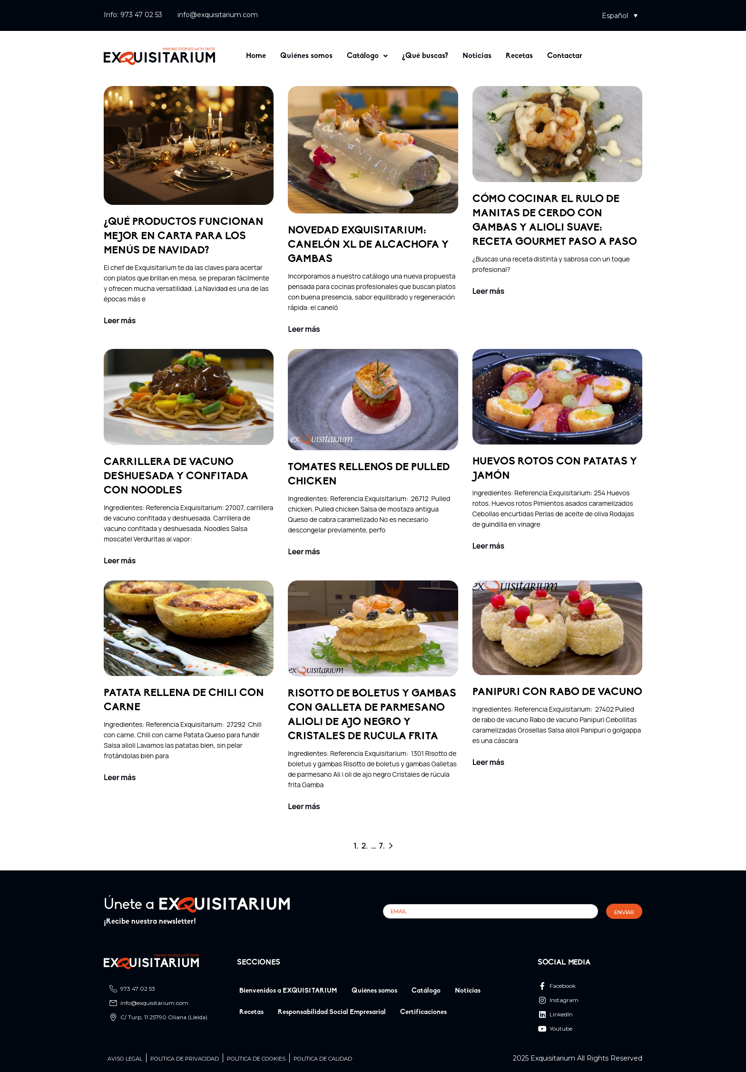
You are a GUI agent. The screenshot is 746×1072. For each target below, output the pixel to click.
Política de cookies (256, 1059)
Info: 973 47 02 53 (133, 14)
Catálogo (367, 56)
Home (256, 56)
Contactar (564, 56)
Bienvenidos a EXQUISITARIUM (288, 991)
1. (356, 845)
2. (365, 845)
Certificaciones (423, 1012)
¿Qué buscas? (425, 56)
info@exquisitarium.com (217, 14)
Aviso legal (125, 1059)
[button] (619, 15)
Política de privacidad (184, 1059)
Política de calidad (323, 1059)
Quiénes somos (306, 56)
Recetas (519, 56)
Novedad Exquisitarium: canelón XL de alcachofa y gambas (368, 245)
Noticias (476, 56)
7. (382, 845)
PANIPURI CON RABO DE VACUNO (557, 692)
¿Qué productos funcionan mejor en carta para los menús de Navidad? (184, 236)
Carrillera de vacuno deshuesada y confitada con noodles (176, 476)
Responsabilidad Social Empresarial (332, 1012)
